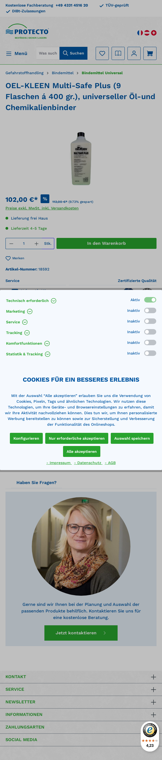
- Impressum (59, 462)
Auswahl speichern (132, 438)
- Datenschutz (88, 462)
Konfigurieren (26, 438)
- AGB (110, 462)
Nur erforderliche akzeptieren (77, 438)
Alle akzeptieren (82, 451)
